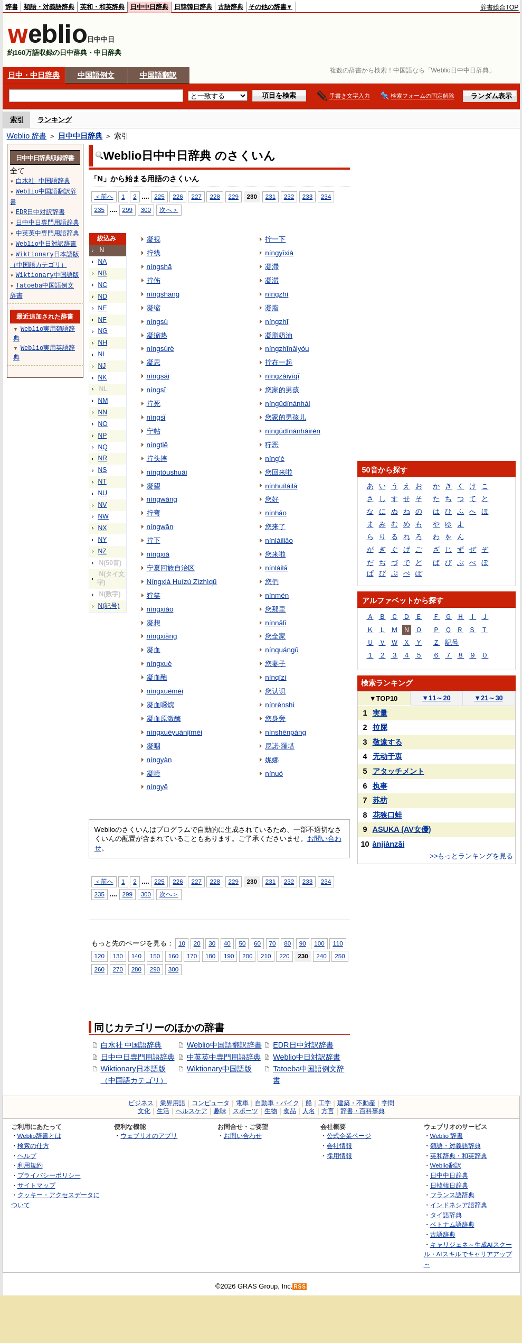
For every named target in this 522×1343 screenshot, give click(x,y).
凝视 (153, 239)
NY (102, 539)
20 (197, 943)
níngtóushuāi (167, 472)
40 (227, 943)
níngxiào (160, 609)
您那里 (275, 609)
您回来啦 (278, 472)
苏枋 (380, 800)
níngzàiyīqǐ (282, 376)
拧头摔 (157, 458)
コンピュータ (211, 1103)
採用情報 (339, 1155)
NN (103, 412)
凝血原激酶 (164, 719)
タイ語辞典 (446, 1214)
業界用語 (172, 1103)
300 (146, 209)
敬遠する (387, 742)
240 (321, 955)
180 (210, 955)
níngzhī (276, 322)
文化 (144, 1111)
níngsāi (158, 376)
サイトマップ (36, 1185)
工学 (324, 1103)
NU (103, 493)
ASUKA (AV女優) (402, 829)
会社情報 (339, 1145)
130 (118, 955)
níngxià (158, 554)
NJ (102, 365)
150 (155, 955)
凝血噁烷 (160, 705)
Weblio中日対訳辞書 (306, 1057)
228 (215, 196)
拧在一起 (278, 362)
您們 (272, 582)
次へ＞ (168, 209)
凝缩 (153, 308)
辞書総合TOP (499, 7)
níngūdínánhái (287, 403)
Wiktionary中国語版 (219, 1068)
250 (340, 955)
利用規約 (30, 1165)
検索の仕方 (33, 1145)
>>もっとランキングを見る (471, 856)
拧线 (153, 253)
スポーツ (245, 1111)
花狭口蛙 (387, 815)
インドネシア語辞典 (458, 1204)
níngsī (156, 390)
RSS (299, 1287)
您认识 (275, 691)
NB (102, 273)
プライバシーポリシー (49, 1175)
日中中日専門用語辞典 (138, 1057)
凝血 (153, 650)
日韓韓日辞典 (193, 7)
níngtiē (157, 445)
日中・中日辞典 (34, 75)
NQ (103, 447)
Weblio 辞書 (27, 136)
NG (103, 331)
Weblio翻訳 (445, 1165)
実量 (380, 713)
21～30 (488, 698)
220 (284, 955)
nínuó (274, 773)
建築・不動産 (356, 1103)
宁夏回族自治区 (171, 568)
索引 (17, 120)
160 (173, 955)
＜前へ (103, 196)
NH (103, 342)
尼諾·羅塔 (280, 746)
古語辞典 (230, 7)
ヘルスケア (191, 1111)
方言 (327, 1111)
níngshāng (163, 294)
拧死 (153, 403)
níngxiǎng (162, 636)
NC (103, 285)
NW (103, 516)
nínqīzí (275, 677)
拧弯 (153, 513)
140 (136, 955)
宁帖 (153, 431)
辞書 (11, 7)
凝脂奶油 (278, 335)
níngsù (157, 322)
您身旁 (275, 719)
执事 (380, 786)
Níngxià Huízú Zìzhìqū (182, 582)
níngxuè (159, 664)
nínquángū (282, 650)
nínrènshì (280, 705)
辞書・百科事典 (362, 1111)
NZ (102, 551)
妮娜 (272, 760)
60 (257, 943)
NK (102, 377)
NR (103, 458)
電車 (242, 1103)
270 (118, 969)
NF (102, 319)
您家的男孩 (282, 390)
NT (102, 481)
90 (302, 943)
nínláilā (276, 568)
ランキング (54, 120)
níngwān (160, 527)
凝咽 (153, 746)
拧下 (153, 540)
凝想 (153, 623)
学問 (388, 1103)
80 (287, 943)
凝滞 (272, 280)
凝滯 (272, 267)
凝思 (153, 362)
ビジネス (141, 1103)
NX (102, 528)
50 (242, 943)
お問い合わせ (243, 1135)
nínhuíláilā (281, 486)
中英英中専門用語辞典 (224, 1057)
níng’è (274, 458)
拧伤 (153, 280)
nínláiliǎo (279, 540)
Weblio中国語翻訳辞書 (224, 1045)
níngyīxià (279, 253)
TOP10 (383, 698)
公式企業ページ (349, 1135)
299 (127, 209)
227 (196, 196)
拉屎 (380, 727)
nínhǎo (276, 513)
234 (326, 196)
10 (181, 943)
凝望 (153, 486)
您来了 (275, 527)
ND (103, 296)
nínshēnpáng (285, 732)
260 (99, 969)
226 (178, 196)
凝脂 (272, 308)
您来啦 (275, 554)
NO (103, 424)
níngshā (159, 267)
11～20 (436, 698)
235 (99, 209)
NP (102, 435)
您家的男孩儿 (285, 417)
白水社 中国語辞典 (131, 1045)
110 (338, 943)
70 (272, 943)
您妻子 (275, 664)
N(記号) (109, 605)
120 (99, 955)
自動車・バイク (277, 1103)
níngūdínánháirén (292, 431)
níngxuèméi (165, 691)
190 (229, 955)
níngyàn (159, 760)
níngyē (157, 787)
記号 (452, 642)
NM (103, 400)
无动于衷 (387, 756)
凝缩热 (157, 335)
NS (102, 470)
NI (101, 354)
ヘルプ (26, 1155)
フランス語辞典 (452, 1194)
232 (289, 196)
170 (192, 955)
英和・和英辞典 (102, 7)
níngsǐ (156, 417)
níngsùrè (160, 349)
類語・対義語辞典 (49, 7)
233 (307, 196)
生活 (163, 1111)
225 (159, 196)
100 (319, 943)
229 (234, 196)
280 (136, 969)
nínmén (277, 595)
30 (211, 943)
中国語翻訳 (158, 75)
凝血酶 (157, 677)
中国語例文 (96, 75)
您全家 (275, 636)
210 (266, 955)
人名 (308, 1111)
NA (102, 261)
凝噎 (153, 773)
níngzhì (276, 294)
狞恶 (272, 445)
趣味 (220, 1111)
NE (102, 308)
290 (155, 969)
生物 (270, 1111)
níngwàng (162, 499)
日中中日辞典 (149, 7)
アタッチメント (398, 771)
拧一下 (275, 239)
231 (270, 196)
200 (247, 955)
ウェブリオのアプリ (148, 1135)
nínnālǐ (275, 623)
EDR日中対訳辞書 (303, 1045)
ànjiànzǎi (389, 844)
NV (102, 504)
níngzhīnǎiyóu (287, 349)
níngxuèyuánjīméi (174, 732)
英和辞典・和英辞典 (458, 1155)
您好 (272, 499)
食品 (289, 1111)
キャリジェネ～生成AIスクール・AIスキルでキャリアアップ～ (468, 1254)
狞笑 (153, 595)
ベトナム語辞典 (452, 1224)
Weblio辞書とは (39, 1135)
